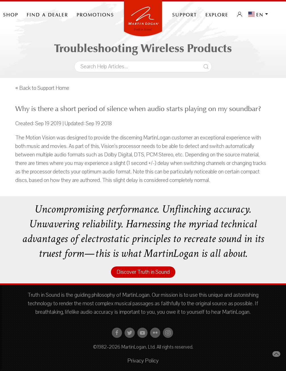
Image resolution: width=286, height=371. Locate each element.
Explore (216, 14)
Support (184, 14)
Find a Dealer (47, 14)
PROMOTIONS (95, 14)
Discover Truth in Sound (143, 272)
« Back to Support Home (42, 88)
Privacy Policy (143, 360)
